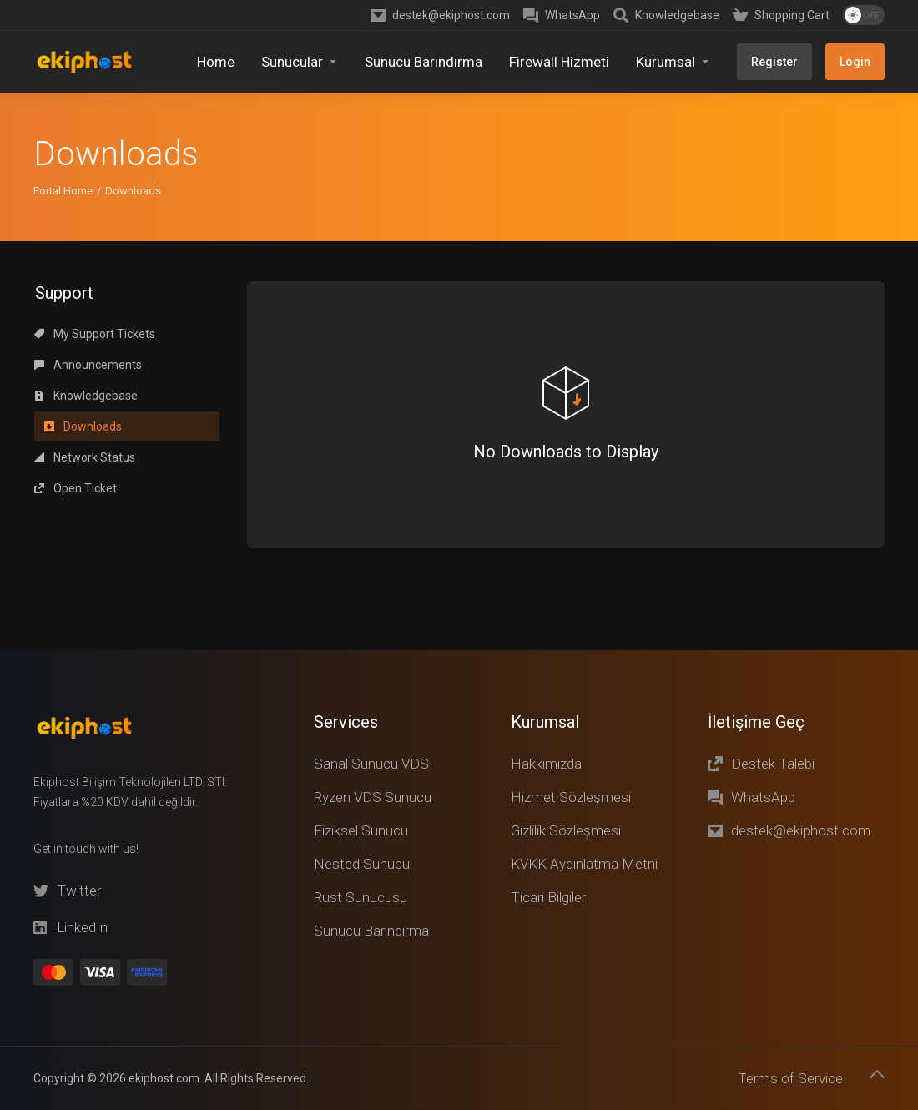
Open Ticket (75, 334)
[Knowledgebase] (666, 15)
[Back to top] (877, 1074)
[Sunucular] (299, 62)
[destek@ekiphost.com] (440, 15)
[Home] (216, 62)
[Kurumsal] (673, 62)
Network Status (84, 303)
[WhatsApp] (562, 15)
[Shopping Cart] (781, 15)
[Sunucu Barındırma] (423, 62)
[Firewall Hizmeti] (559, 62)
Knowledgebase (86, 241)
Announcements (88, 210)
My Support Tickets (94, 179)
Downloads (83, 272)
